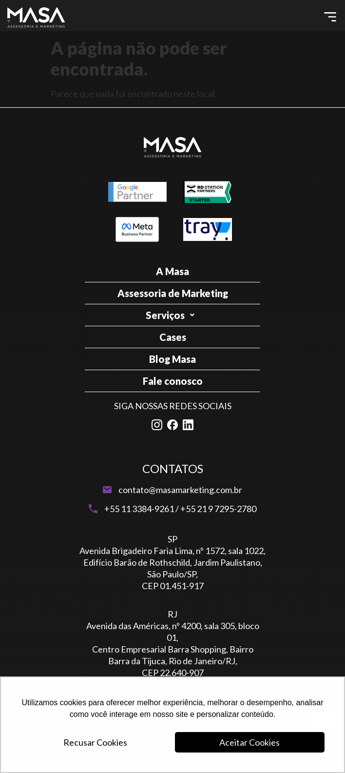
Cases (172, 337)
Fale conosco (173, 381)
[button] (330, 17)
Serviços (173, 315)
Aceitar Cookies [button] (249, 742)
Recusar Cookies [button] (95, 742)
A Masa (172, 271)
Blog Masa (172, 359)
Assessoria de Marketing (172, 293)
